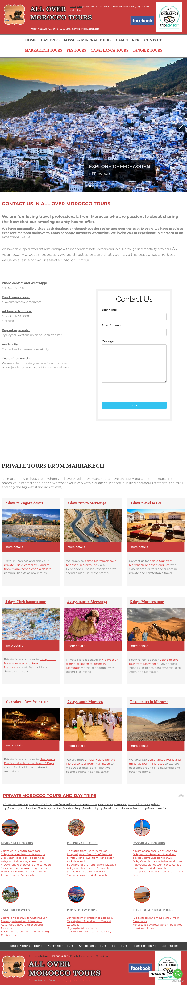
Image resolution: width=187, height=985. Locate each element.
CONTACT (153, 40)
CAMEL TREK (128, 40)
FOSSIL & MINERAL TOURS (87, 40)
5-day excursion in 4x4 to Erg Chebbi (24, 868)
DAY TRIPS (50, 40)
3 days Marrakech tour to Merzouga (23, 854)
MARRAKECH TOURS (43, 50)
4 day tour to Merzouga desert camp (23, 861)
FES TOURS (76, 50)
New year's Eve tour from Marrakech (23, 871)
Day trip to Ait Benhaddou (83, 928)
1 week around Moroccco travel (20, 874)
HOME (30, 40)
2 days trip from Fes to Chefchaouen (89, 854)
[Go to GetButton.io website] (178, 981)
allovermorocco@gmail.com (85, 29)
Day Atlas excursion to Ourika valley (89, 931)
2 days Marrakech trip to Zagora (20, 850)
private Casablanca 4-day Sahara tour (156, 850)
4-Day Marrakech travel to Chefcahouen (26, 864)
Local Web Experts (81, 980)
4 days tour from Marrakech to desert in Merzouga (92, 663)
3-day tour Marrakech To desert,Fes (22, 857)
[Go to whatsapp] (178, 974)
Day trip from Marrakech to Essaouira (90, 917)
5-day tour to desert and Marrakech (154, 854)
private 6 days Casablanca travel (152, 857)
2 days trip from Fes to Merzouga (87, 850)
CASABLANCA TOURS (109, 50)
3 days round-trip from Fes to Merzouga (91, 864)
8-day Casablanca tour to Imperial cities (157, 861)
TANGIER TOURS (147, 50)
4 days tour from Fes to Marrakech (88, 868)
